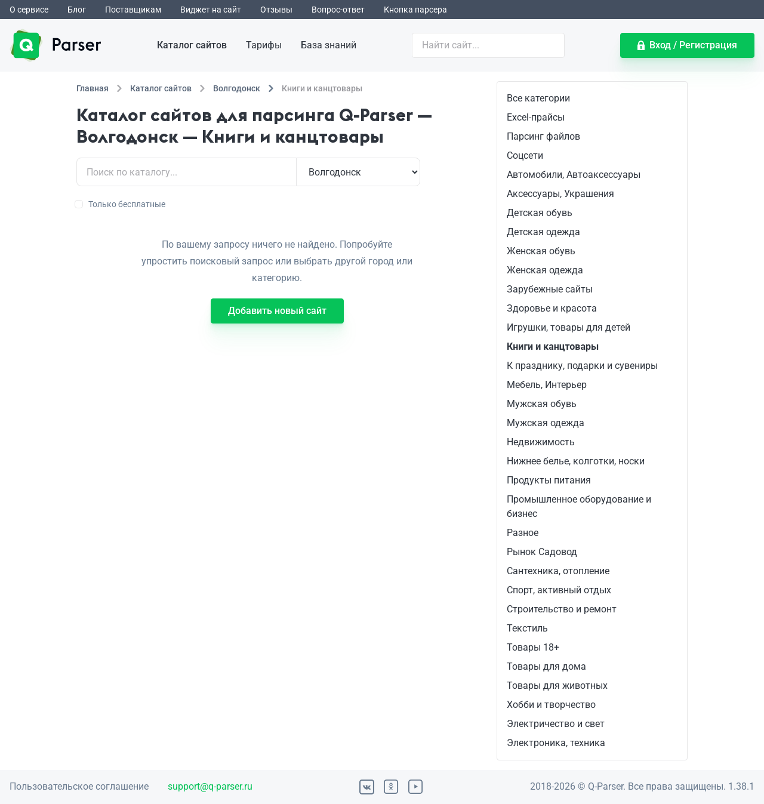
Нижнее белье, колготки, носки (576, 461)
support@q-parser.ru (210, 786)
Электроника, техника (556, 742)
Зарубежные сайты (550, 289)
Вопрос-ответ (338, 9)
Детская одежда (543, 232)
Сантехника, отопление (558, 571)
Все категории (538, 98)
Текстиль (527, 628)
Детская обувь (539, 212)
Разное (522, 532)
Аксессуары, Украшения (560, 193)
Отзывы (276, 9)
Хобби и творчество (551, 704)
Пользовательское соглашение (79, 786)
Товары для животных (557, 685)
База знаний (328, 45)
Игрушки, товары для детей (568, 327)
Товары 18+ (533, 647)
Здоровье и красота (552, 308)
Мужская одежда (545, 423)
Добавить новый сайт (277, 310)
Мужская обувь (542, 403)
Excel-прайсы (536, 117)
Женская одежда (545, 270)
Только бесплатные (120, 204)
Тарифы (264, 45)
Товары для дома (546, 666)
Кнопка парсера (415, 9)
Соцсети (525, 155)
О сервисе (29, 9)
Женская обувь (541, 251)
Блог (76, 9)
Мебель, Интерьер (547, 384)
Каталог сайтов (192, 45)
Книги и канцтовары (553, 346)
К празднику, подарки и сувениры (582, 365)
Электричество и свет (556, 723)
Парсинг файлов (543, 136)
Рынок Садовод (542, 551)
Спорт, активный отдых (559, 590)
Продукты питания (549, 480)
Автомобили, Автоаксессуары (573, 174)
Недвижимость (541, 442)
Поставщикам (133, 9)
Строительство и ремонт (562, 609)
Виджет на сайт (210, 9)
